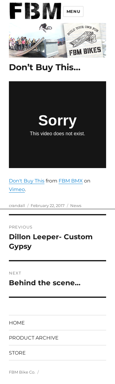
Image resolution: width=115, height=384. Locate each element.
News (75, 205)
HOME (17, 323)
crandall (17, 205)
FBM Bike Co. (22, 372)
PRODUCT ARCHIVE (34, 338)
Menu (73, 11)
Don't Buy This (26, 181)
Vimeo (17, 189)
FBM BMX (71, 181)
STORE (17, 353)
